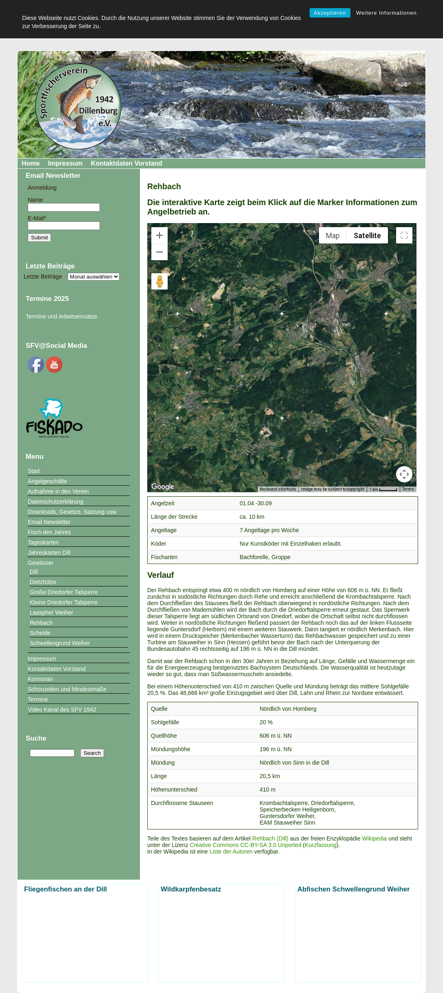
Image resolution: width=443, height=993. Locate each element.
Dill (34, 571)
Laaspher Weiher (51, 612)
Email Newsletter (49, 522)
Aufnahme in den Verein (58, 491)
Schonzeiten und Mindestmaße (67, 689)
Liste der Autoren (231, 851)
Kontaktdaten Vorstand (126, 163)
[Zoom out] (159, 252)
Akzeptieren (330, 13)
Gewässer (40, 563)
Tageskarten (43, 542)
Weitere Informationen (386, 13)
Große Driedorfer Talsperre (64, 592)
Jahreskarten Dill (49, 552)
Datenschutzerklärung (55, 501)
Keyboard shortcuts (278, 489)
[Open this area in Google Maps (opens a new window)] (162, 487)
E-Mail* (64, 222)
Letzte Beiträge (43, 276)
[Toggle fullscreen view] (404, 235)
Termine (38, 699)
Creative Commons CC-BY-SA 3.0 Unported (245, 845)
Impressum (65, 163)
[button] (204, 392)
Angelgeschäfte (47, 481)
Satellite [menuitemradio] (367, 235)
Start (34, 471)
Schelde (40, 633)
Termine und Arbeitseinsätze (61, 316)
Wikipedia (374, 838)
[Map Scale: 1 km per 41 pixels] (383, 489)
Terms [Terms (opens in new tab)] (408, 489)
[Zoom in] (159, 235)
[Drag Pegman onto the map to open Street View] (159, 281)
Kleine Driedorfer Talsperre (63, 602)
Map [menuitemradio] (333, 235)
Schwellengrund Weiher (60, 643)
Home (31, 163)
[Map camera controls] (404, 474)
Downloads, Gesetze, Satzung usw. (72, 512)
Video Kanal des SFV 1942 (62, 709)
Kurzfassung (321, 845)
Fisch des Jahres (49, 532)
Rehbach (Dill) (270, 838)
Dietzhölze (43, 582)
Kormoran (40, 679)
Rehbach (41, 622)
